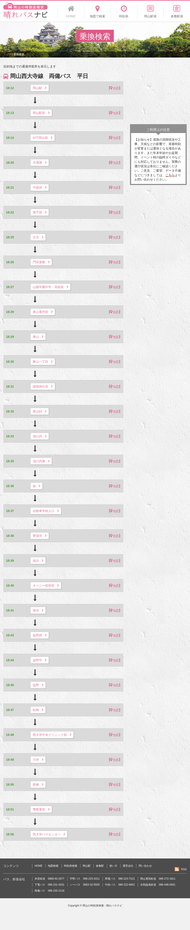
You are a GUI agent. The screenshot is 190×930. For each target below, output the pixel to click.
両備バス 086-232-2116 (49, 890)
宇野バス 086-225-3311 (85, 878)
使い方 (113, 865)
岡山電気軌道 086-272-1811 (157, 878)
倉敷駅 (100, 865)
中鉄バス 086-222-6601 (120, 884)
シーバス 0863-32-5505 (85, 884)
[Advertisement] (158, 92)
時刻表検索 (70, 865)
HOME (39, 865)
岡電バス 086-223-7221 (120, 878)
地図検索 (53, 865)
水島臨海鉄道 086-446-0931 (157, 884)
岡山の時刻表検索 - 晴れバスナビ (102, 905)
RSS (184, 869)
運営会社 (128, 865)
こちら (170, 175)
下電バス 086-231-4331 (49, 884)
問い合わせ (145, 865)
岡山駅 (87, 865)
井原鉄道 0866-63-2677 (49, 878)
